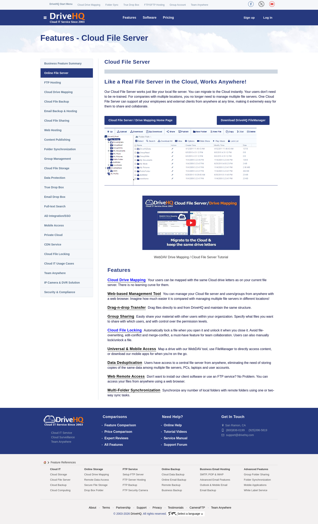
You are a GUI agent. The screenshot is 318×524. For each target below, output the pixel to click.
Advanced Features (256, 469)
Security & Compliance (59, 292)
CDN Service (52, 244)
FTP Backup (130, 484)
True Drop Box (131, 4)
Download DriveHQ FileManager (243, 120)
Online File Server (56, 73)
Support (141, 507)
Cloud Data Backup (173, 474)
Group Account (178, 4)
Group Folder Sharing (256, 474)
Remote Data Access (96, 479)
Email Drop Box (54, 196)
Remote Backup (171, 484)
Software (150, 17)
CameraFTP (197, 507)
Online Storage (93, 469)
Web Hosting (52, 130)
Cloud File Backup (56, 101)
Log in (267, 17)
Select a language (185, 514)
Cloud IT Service (61, 432)
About (92, 507)
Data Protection (54, 177)
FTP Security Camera (135, 490)
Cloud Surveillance (63, 437)
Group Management (57, 158)
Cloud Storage (58, 474)
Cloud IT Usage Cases (59, 263)
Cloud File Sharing (56, 120)
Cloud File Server (60, 479)
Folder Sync (111, 4)
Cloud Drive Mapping (88, 4)
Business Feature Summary (63, 63)
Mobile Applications (255, 484)
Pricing (168, 17)
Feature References (63, 462)
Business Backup (172, 490)
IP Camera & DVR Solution (62, 282)
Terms (106, 507)
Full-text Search (55, 206)
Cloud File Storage (56, 168)
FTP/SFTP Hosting (154, 4)
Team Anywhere (199, 4)
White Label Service (256, 490)
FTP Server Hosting (134, 479)
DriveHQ (136, 513)
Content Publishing (57, 139)
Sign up (249, 17)
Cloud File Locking (57, 254)
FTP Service (130, 469)
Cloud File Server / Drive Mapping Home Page (140, 120)
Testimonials (176, 507)
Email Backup (208, 490)
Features (129, 17)
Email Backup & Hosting (60, 111)
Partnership (123, 507)
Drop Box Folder (93, 490)
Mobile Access (54, 225)
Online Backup (171, 469)
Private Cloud (53, 235)
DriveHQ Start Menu (60, 4)
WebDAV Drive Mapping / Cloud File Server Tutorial (191, 257)
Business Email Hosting (215, 469)
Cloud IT (55, 469)
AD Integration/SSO (57, 216)
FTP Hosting (52, 82)
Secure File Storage (95, 484)
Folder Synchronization (60, 149)
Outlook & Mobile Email (213, 484)
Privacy (157, 507)
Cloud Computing (60, 490)
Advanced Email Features (215, 479)
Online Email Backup (174, 479)
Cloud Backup (58, 484)
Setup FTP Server (133, 474)
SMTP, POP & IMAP (212, 474)
